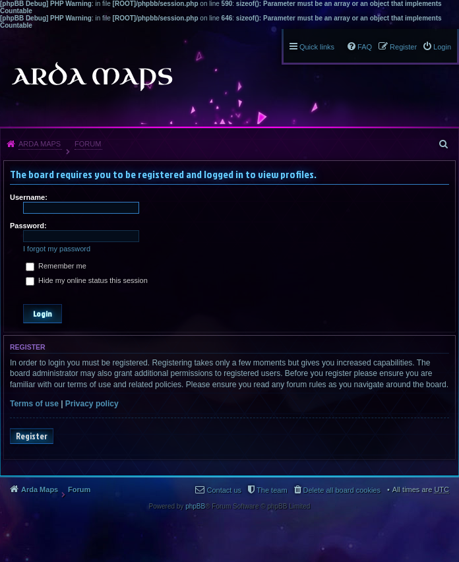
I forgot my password (56, 249)
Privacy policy (92, 403)
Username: (28, 197)
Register (31, 436)
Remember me (56, 266)
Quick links (316, 47)
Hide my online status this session (87, 280)
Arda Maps (39, 144)
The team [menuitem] (272, 490)
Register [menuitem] (403, 47)
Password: (28, 226)
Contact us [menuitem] (223, 490)
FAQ (364, 47)
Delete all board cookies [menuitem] (342, 490)
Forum (88, 144)
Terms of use (34, 403)
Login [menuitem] (442, 47)
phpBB (195, 506)
